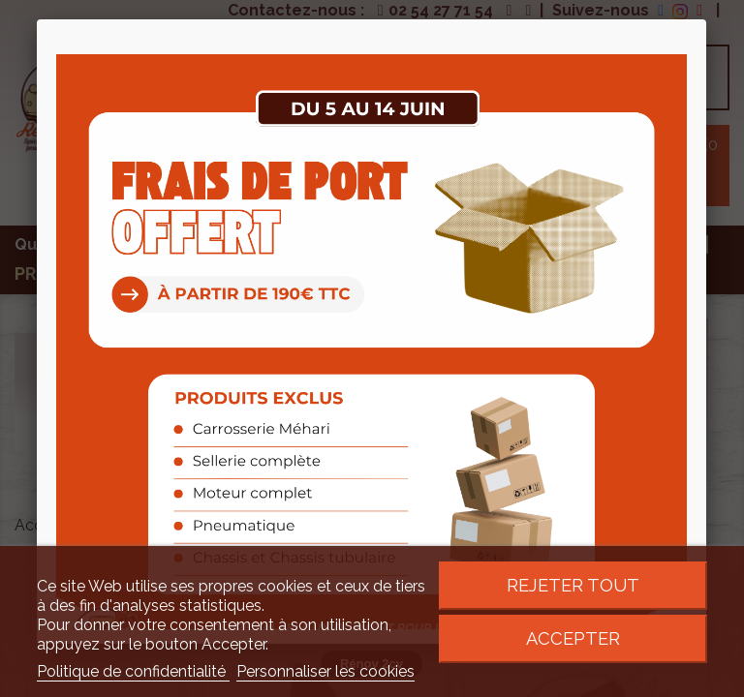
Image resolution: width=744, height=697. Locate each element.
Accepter (573, 638)
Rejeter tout (573, 585)
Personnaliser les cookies (325, 671)
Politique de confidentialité (133, 671)
